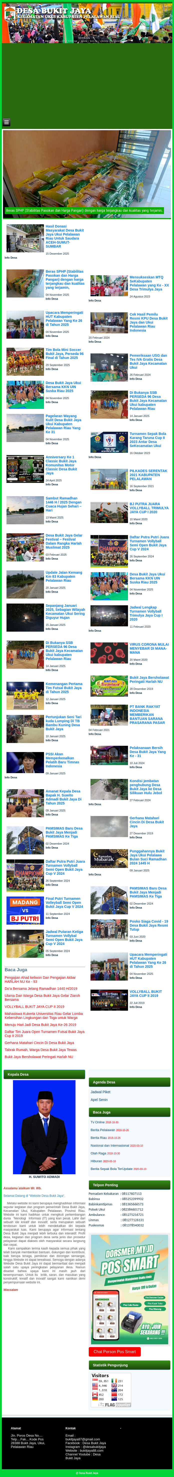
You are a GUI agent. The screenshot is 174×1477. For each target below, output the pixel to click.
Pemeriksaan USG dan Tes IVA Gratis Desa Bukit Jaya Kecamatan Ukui (148, 361)
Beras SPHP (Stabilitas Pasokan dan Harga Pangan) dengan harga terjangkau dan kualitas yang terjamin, (65, 279)
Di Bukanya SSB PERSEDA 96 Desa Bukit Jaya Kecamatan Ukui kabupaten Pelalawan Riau (64, 651)
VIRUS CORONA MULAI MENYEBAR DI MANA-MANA (149, 648)
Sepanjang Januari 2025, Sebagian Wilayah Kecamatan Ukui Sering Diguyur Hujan (65, 612)
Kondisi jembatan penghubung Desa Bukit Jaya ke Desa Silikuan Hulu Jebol (146, 787)
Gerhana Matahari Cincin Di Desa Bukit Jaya (147, 822)
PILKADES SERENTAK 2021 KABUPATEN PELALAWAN (149, 475)
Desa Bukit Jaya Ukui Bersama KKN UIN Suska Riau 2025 (63, 387)
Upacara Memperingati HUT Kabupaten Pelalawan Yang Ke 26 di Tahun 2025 (64, 319)
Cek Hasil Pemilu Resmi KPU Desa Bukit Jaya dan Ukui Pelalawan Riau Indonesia (149, 322)
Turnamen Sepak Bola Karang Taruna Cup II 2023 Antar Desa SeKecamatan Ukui (148, 440)
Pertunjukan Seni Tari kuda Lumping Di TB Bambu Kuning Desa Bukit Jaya (64, 723)
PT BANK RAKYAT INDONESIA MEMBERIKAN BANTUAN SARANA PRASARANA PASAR (147, 715)
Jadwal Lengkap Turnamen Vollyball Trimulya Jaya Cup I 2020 (146, 613)
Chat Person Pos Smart (115, 1352)
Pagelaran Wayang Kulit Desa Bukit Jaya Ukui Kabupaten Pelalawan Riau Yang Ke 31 (63, 424)
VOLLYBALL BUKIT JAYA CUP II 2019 (146, 994)
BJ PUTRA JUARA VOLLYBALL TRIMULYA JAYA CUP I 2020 (149, 508)
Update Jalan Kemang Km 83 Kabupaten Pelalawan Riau (64, 576)
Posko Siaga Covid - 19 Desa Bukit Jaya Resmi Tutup (149, 925)
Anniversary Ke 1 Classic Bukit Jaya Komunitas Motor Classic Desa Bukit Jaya (61, 465)
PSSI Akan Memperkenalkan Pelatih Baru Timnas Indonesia (62, 760)
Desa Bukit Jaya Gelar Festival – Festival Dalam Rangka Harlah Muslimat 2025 (64, 541)
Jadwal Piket (100, 1092)
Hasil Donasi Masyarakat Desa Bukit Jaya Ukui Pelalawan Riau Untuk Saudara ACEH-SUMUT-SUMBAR (65, 236)
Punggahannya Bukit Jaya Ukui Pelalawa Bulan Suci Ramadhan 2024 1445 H (148, 857)
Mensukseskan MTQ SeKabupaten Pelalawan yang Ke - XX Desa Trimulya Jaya (149, 283)
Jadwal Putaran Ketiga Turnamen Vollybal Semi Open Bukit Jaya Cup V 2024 (64, 938)
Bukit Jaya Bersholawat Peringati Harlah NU (149, 680)
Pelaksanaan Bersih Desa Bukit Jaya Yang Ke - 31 (148, 752)
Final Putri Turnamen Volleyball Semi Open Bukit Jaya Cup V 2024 (64, 903)
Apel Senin (99, 1100)
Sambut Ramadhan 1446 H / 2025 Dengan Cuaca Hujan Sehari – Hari (64, 504)
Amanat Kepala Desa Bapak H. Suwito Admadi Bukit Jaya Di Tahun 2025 (64, 797)
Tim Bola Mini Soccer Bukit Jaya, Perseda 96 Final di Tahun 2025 (65, 354)
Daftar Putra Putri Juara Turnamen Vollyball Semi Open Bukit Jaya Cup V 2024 (65, 867)
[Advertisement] (87, 80)
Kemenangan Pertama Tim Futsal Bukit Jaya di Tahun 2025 (64, 688)
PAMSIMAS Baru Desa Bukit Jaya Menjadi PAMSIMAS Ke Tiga (64, 832)
